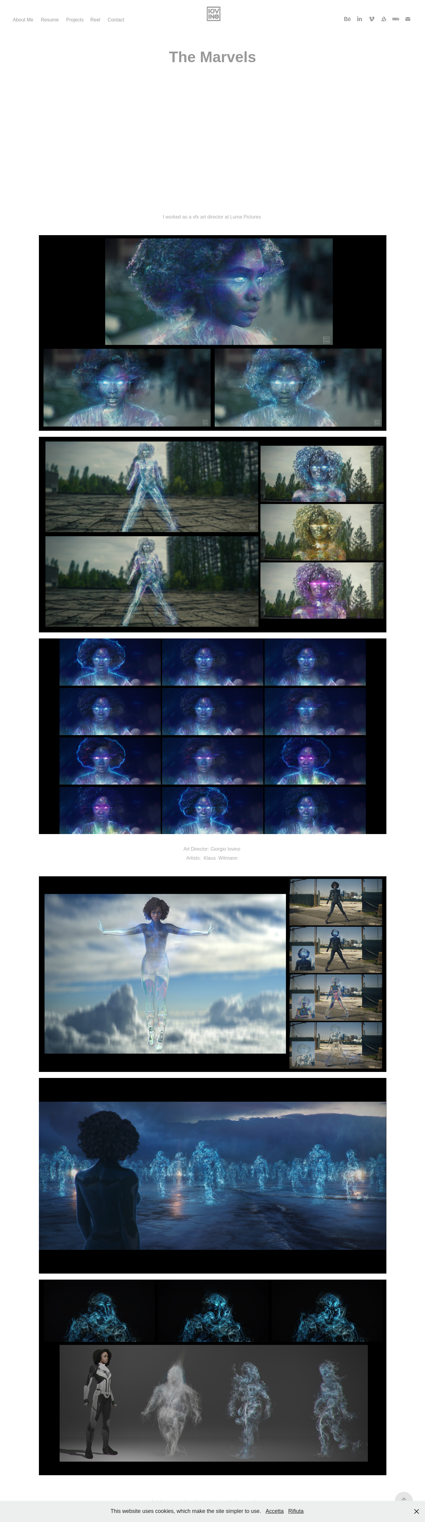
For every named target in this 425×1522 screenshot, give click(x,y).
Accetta (275, 1511)
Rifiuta (296, 1511)
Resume (50, 19)
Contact (116, 19)
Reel (95, 19)
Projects (75, 19)
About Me (23, 19)
